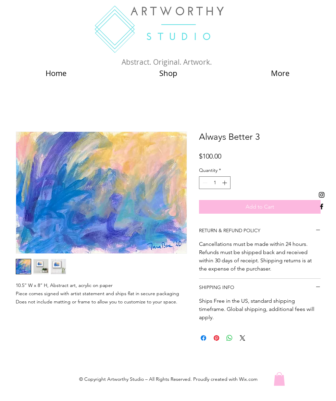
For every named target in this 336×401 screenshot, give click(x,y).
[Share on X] (242, 338)
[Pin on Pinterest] (216, 338)
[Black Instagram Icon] (321, 195)
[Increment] (225, 183)
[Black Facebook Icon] (321, 206)
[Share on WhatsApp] (229, 338)
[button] (279, 379)
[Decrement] (204, 183)
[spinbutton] (215, 183)
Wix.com (248, 379)
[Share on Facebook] (203, 338)
